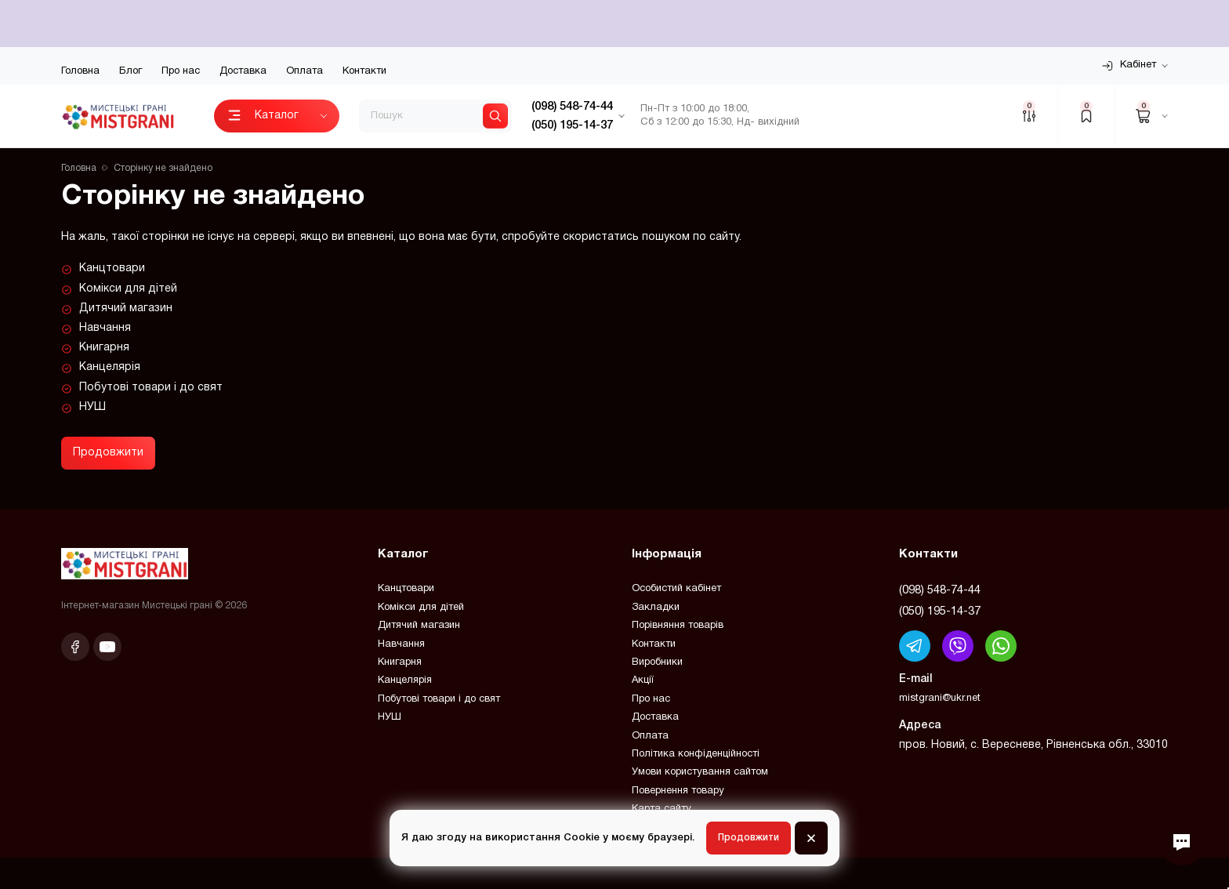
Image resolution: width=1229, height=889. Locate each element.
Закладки (656, 607)
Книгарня (104, 348)
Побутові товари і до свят (151, 388)
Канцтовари (112, 268)
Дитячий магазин (125, 308)
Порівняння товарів (677, 625)
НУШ (92, 407)
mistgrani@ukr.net (940, 698)
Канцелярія (109, 367)
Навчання (105, 328)
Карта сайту (661, 809)
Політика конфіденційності (696, 754)
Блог (130, 71)
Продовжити (108, 453)
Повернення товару (678, 791)
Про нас (180, 71)
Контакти (364, 71)
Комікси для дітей (128, 289)
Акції (643, 680)
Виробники (657, 662)
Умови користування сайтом (700, 772)
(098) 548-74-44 (940, 590)
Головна (80, 71)
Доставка (242, 71)
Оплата (304, 71)
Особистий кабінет (676, 588)
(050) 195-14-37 (940, 611)
